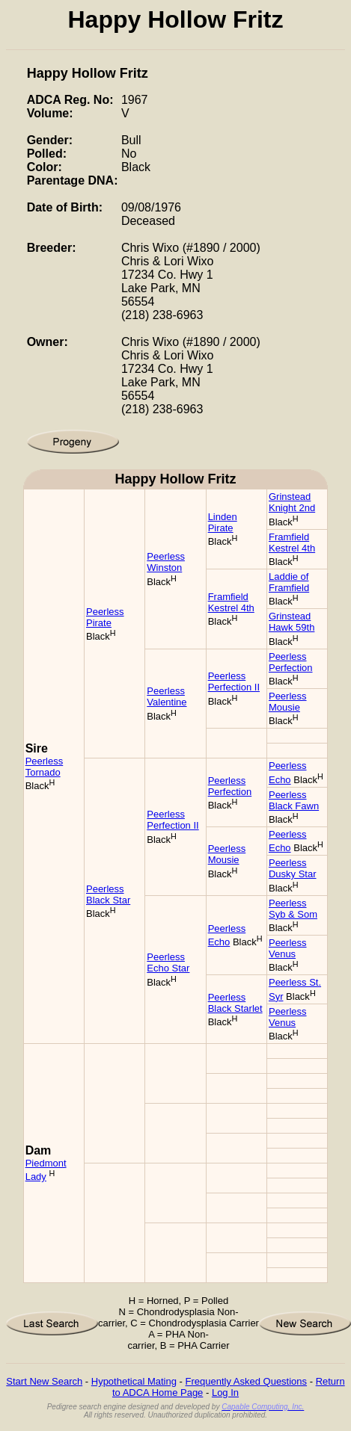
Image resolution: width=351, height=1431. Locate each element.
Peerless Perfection (291, 662)
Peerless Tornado (44, 766)
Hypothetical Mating (134, 1381)
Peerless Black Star (108, 894)
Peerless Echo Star (168, 962)
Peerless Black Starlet (235, 1003)
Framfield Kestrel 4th (292, 542)
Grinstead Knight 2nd (292, 502)
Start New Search (44, 1381)
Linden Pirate (222, 522)
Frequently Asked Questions (246, 1381)
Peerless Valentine (166, 696)
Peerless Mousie (288, 701)
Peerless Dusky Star (293, 868)
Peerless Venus (288, 948)
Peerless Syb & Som (293, 908)
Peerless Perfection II (234, 681)
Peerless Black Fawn (294, 800)
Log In (225, 1392)
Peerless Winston (166, 562)
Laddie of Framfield (289, 582)
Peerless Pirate (105, 617)
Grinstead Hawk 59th (291, 622)
